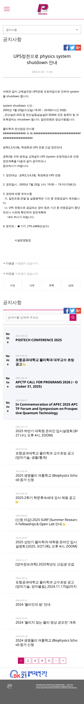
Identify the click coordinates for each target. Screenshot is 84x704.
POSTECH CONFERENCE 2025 (39, 340)
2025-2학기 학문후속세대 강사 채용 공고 (46, 497)
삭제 (31, 285)
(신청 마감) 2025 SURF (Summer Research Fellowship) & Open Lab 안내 (46, 521)
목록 (51, 285)
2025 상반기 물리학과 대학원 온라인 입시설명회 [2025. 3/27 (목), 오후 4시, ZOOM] (46, 544)
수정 (12, 285)
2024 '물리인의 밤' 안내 (33, 604)
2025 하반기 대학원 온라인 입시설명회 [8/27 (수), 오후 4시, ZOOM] (47, 433)
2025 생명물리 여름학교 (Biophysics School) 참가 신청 (46, 477)
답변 (71, 285)
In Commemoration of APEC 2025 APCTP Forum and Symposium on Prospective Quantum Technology (47, 408)
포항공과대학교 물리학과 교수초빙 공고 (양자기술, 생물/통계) (45, 455)
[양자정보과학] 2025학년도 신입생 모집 (45, 564)
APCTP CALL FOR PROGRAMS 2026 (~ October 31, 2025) (47, 384)
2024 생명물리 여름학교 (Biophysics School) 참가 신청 (46, 642)
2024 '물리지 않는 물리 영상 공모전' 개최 (46, 622)
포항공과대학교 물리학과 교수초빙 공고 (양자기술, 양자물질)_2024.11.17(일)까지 (46, 584)
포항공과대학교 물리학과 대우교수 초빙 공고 (45, 362)
